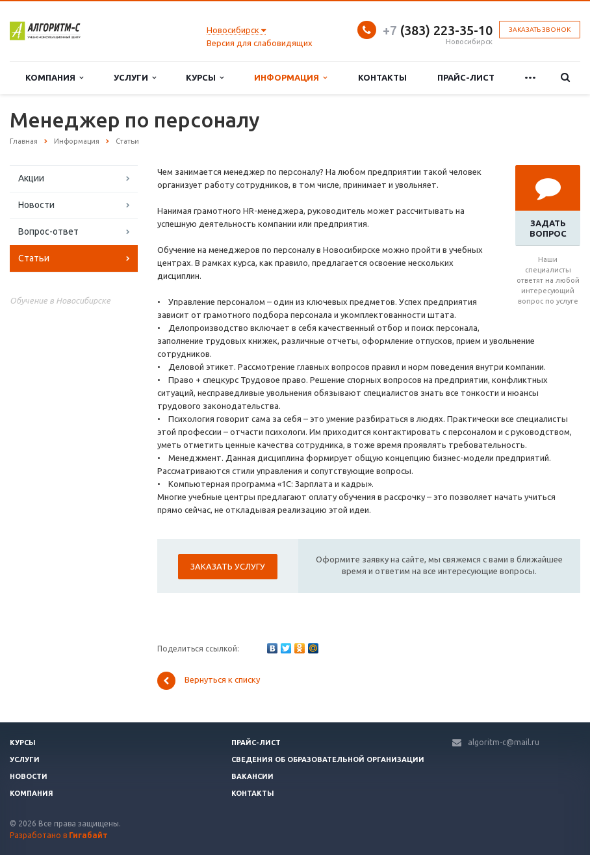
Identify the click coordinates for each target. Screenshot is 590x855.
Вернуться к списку (208, 681)
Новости (36, 205)
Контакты (382, 77)
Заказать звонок (540, 29)
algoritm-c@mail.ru (503, 742)
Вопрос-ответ (48, 231)
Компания (54, 78)
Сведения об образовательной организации (327, 759)
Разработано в (59, 835)
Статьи (33, 258)
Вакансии (252, 776)
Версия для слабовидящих (260, 42)
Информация (290, 78)
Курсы (205, 78)
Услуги (135, 78)
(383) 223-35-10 (438, 30)
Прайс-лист (465, 77)
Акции (31, 178)
